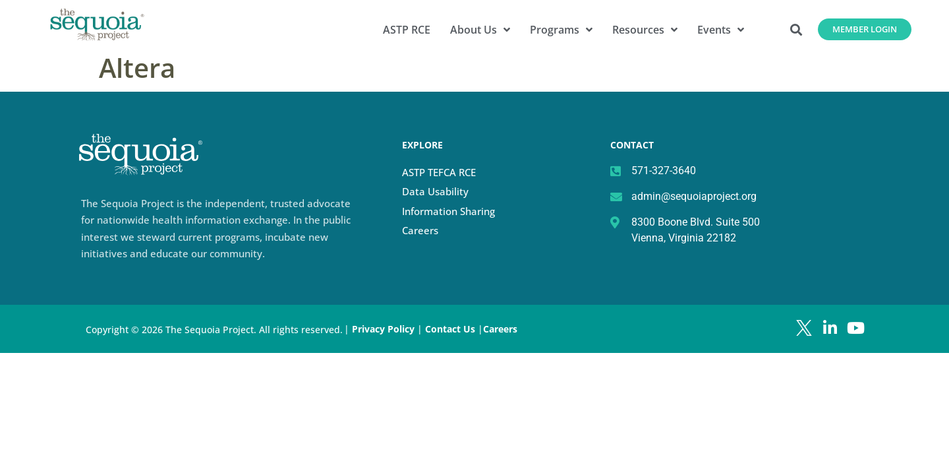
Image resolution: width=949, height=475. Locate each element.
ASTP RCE (406, 29)
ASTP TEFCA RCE (439, 172)
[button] (796, 29)
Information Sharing (448, 211)
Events (720, 29)
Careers (420, 230)
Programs (561, 29)
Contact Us (451, 329)
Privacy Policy (383, 329)
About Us (480, 29)
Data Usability (435, 191)
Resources (644, 29)
